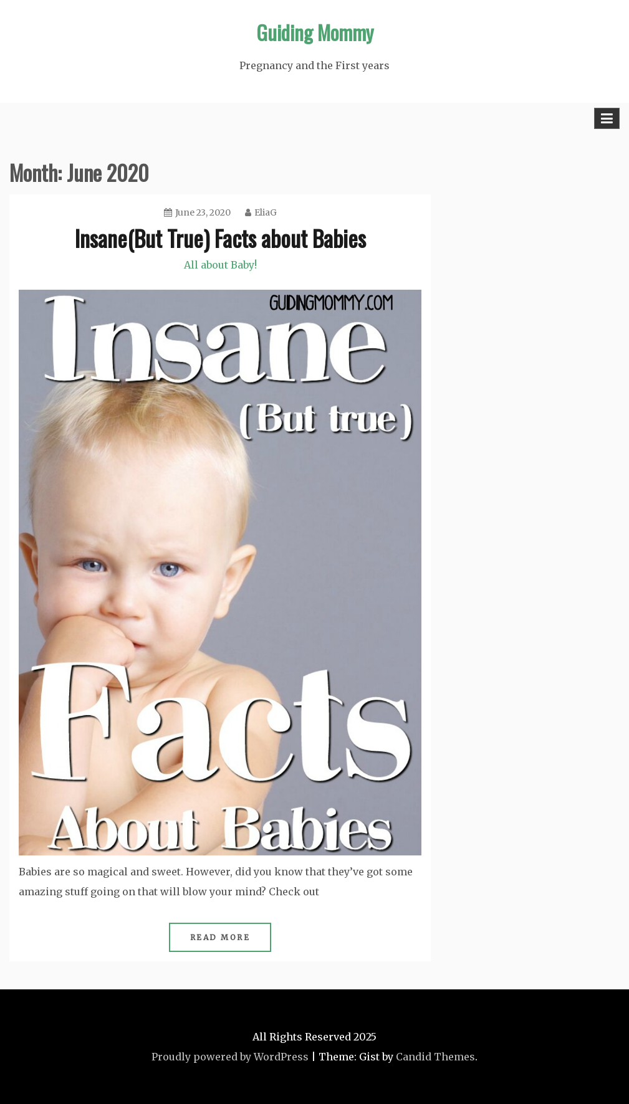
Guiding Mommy (314, 32)
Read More (220, 937)
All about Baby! (220, 265)
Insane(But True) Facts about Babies (220, 237)
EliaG (261, 212)
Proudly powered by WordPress (230, 1056)
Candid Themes (435, 1056)
